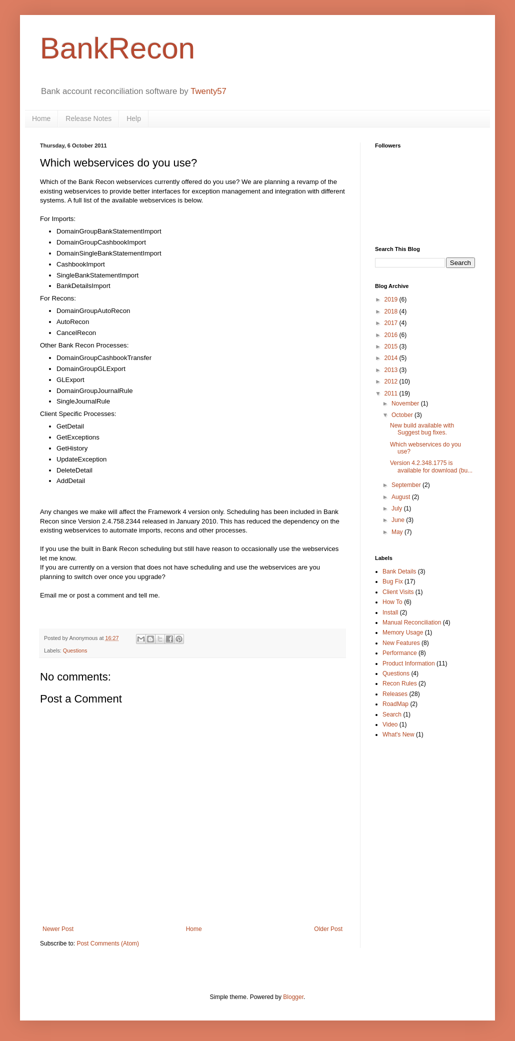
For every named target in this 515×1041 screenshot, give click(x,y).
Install (390, 612)
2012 (392, 381)
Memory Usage (402, 632)
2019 (392, 299)
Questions (75, 651)
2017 (392, 323)
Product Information (408, 663)
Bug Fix (392, 581)
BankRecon (117, 48)
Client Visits (398, 592)
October (403, 415)
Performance (399, 653)
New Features (401, 643)
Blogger (293, 997)
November (406, 403)
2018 (392, 311)
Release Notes (89, 118)
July (398, 508)
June (399, 520)
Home (41, 118)
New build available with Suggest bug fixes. (422, 429)
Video (390, 724)
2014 (392, 358)
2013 (392, 370)
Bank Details (399, 571)
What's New (398, 734)
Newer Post (58, 929)
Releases (395, 694)
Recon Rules (399, 683)
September (407, 485)
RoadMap (395, 704)
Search (392, 714)
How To (392, 602)
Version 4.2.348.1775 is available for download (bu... (431, 467)
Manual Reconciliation (411, 622)
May (398, 532)
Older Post (328, 929)
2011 (392, 393)
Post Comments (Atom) (107, 943)
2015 (392, 346)
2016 (392, 335)
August (402, 497)
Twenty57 (208, 91)
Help (133, 118)
